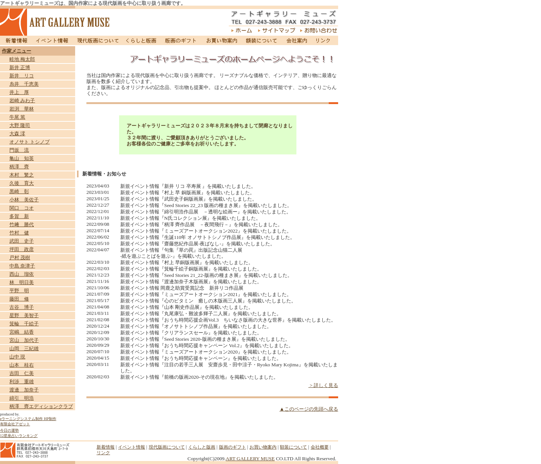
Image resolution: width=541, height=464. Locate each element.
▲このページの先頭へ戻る (309, 409)
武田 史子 (21, 241)
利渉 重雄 (21, 381)
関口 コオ (21, 208)
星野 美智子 (24, 315)
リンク (324, 40)
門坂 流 (19, 150)
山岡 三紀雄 (24, 348)
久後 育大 (21, 183)
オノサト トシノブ (29, 142)
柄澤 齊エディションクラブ (41, 406)
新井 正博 (19, 67)
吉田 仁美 (21, 373)
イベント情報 (52, 40)
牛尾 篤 (17, 117)
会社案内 (296, 40)
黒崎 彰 (19, 191)
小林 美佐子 (24, 200)
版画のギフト (181, 40)
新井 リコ (21, 76)
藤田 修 (19, 299)
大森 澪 (17, 133)
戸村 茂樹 (19, 257)
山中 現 (17, 357)
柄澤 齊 (19, 166)
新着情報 (15, 40)
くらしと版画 (142, 40)
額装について (262, 40)
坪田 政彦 (21, 249)
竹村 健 (19, 233)
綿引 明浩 (21, 398)
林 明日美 (21, 282)
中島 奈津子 (22, 266)
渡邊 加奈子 (24, 390)
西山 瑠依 (21, 274)
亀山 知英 (21, 158)
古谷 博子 (21, 307)
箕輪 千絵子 (24, 323)
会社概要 (320, 447)
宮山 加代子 (24, 340)
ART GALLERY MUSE (250, 458)
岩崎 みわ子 (22, 100)
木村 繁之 (21, 175)
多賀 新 (19, 216)
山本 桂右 (21, 365)
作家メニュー (16, 51)
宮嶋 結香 (21, 332)
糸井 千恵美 (24, 84)
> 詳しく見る (323, 385)
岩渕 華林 (21, 109)
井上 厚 (19, 92)
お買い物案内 (221, 40)
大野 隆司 (19, 125)
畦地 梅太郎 (22, 59)
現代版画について (98, 40)
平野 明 (19, 290)
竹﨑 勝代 (21, 224)
